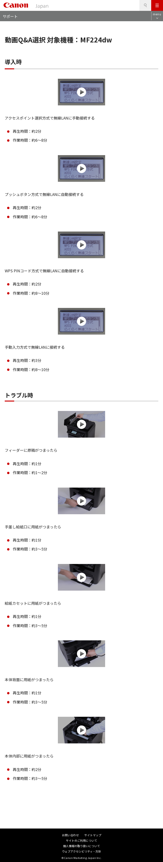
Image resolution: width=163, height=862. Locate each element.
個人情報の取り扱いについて (81, 846)
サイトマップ (92, 835)
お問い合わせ (70, 835)
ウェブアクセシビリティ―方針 (81, 851)
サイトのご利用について (81, 840)
